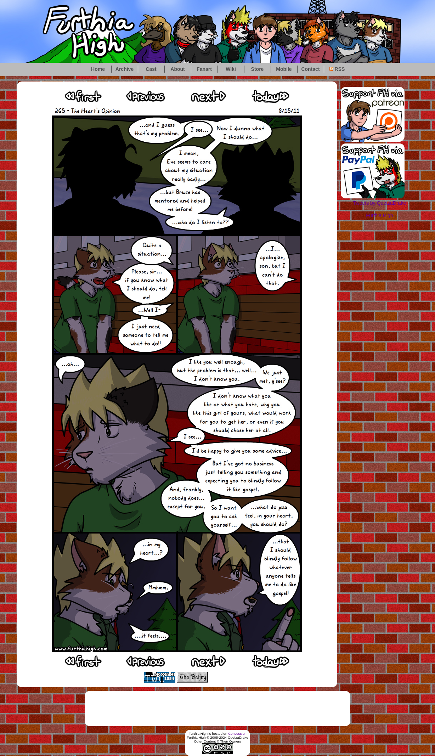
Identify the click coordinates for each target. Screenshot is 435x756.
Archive (124, 69)
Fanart (204, 69)
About (177, 69)
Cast (151, 69)
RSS (337, 69)
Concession (237, 733)
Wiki (231, 69)
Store (257, 69)
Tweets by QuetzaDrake (379, 203)
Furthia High (379, 215)
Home (98, 69)
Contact (310, 69)
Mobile (284, 69)
